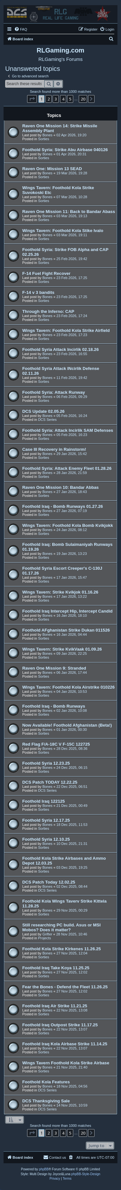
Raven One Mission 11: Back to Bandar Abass (68, 211)
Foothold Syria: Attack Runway (53, 392)
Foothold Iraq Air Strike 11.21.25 (54, 1005)
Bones (47, 135)
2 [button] (48, 99)
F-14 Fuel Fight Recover (46, 273)
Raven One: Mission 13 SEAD (52, 168)
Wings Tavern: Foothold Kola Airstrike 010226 (68, 687)
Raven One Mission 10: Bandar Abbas (60, 487)
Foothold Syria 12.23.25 (46, 763)
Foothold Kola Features (46, 1081)
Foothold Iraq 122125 (43, 801)
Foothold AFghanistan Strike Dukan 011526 (66, 630)
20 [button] (83, 99)
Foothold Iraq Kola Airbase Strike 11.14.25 (64, 1043)
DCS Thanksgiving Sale (46, 1100)
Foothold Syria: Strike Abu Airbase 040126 (65, 149)
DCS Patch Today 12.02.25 (48, 882)
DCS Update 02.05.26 (43, 411)
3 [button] (56, 99)
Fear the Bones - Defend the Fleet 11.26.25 (65, 986)
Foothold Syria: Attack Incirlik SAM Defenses (67, 430)
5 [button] (70, 99)
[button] (32, 99)
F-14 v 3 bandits (38, 292)
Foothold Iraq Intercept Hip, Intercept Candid (67, 611)
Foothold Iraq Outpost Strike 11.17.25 (60, 1024)
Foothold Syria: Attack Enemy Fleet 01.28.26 (67, 468)
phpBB (44, 1169)
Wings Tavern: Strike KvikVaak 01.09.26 (62, 649)
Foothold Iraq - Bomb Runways (53, 706)
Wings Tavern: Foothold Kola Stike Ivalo (62, 230)
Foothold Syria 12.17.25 (46, 820)
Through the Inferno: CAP (48, 311)
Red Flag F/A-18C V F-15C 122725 (56, 744)
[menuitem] (20, 29)
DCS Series (47, 419)
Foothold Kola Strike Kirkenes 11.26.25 (61, 948)
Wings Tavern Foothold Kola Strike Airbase (65, 1062)
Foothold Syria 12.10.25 (46, 839)
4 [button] (63, 99)
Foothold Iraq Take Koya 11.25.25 (55, 967)
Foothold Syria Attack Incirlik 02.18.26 (60, 349)
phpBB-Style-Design (85, 1174)
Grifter (47, 934)
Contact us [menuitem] (54, 1157)
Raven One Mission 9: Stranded (54, 668)
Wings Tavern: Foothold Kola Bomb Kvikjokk (67, 525)
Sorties (43, 139)
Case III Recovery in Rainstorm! (54, 449)
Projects (44, 938)
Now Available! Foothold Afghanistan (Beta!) (67, 725)
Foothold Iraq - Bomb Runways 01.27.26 (62, 506)
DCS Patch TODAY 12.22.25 (49, 782)
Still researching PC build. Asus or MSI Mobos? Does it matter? (61, 927)
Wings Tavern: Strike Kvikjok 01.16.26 (60, 592)
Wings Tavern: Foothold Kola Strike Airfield (66, 330)
